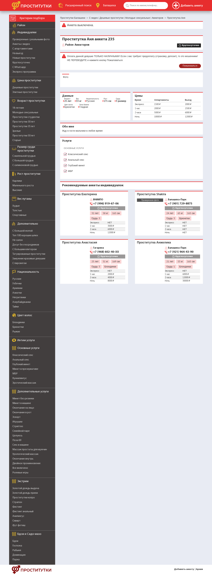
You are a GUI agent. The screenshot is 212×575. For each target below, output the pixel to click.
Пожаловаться (190, 66)
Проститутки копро (23, 497)
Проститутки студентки (26, 117)
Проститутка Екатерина (79, 194)
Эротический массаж (24, 383)
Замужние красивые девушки (28, 258)
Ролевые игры (20, 472)
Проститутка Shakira (151, 194)
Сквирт (16, 520)
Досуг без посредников (25, 244)
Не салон (17, 240)
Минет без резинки (23, 398)
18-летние (18, 108)
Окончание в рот (21, 412)
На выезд (17, 53)
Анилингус (18, 516)
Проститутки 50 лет (23, 135)
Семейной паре (21, 431)
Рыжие (16, 331)
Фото (65, 77)
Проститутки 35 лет (23, 126)
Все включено (20, 468)
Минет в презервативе (25, 369)
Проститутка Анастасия (79, 242)
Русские (16, 279)
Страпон (17, 502)
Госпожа (17, 545)
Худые (16, 206)
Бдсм (15, 541)
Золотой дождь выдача (25, 488)
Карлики (17, 181)
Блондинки (18, 322)
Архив (199, 569)
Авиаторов (77, 45)
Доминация (19, 555)
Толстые (17, 210)
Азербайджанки (21, 302)
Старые (16, 140)
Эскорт (16, 417)
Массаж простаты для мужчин (29, 449)
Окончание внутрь (22, 458)
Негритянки (19, 297)
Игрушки (17, 421)
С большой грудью (23, 160)
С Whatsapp (19, 67)
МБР (15, 373)
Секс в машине (20, 445)
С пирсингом (19, 263)
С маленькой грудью (24, 156)
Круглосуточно (21, 62)
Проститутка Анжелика (154, 242)
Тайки (15, 306)
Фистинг (17, 507)
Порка (16, 559)
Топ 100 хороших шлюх (25, 235)
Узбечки (17, 283)
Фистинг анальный (22, 511)
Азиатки (17, 293)
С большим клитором (24, 249)
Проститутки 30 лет (23, 121)
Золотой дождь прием (25, 493)
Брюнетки (18, 327)
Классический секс (22, 355)
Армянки (17, 288)
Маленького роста (23, 185)
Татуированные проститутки (28, 254)
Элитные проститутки (24, 92)
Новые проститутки (23, 58)
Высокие (17, 190)
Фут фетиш (18, 525)
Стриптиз (17, 426)
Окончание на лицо (23, 408)
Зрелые (16, 131)
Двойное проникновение (26, 463)
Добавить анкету (184, 569)
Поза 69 (16, 440)
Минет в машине (21, 403)
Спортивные (19, 215)
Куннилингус (19, 378)
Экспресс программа (24, 72)
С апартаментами (22, 48)
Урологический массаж (25, 454)
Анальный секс (20, 359)
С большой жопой (22, 231)
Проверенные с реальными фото (31, 39)
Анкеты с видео (21, 44)
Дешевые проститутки (25, 87)
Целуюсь (17, 435)
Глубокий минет (21, 364)
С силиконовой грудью (25, 165)
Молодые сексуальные (25, 112)
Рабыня (16, 550)
